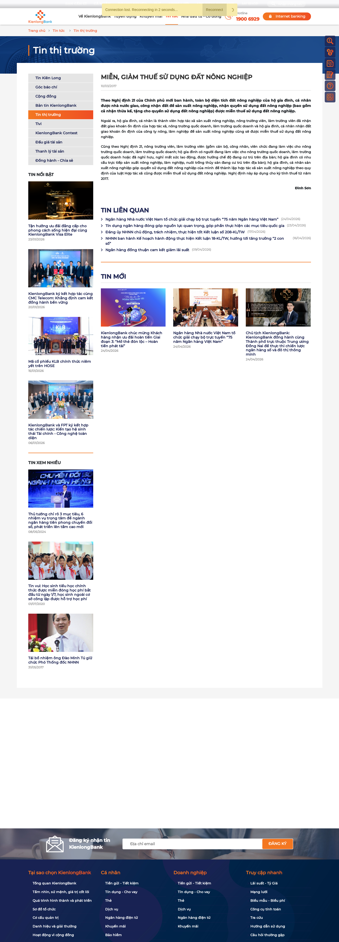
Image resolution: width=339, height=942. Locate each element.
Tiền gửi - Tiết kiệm (122, 883)
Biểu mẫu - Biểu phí (267, 900)
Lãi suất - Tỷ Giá (264, 883)
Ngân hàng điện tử (121, 918)
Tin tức (171, 16)
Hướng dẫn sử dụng (267, 926)
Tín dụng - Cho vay (121, 892)
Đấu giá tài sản (48, 141)
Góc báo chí (46, 86)
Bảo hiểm (113, 935)
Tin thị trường (48, 114)
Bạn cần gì (75, 4)
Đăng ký (277, 843)
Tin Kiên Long (48, 77)
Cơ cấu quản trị (46, 918)
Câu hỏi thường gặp (267, 935)
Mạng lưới (258, 892)
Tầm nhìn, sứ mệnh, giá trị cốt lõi (61, 892)
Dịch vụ (111, 909)
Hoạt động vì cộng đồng (53, 935)
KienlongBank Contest (56, 132)
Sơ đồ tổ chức (44, 909)
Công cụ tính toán (265, 909)
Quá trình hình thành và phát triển (62, 900)
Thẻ (108, 900)
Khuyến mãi (151, 16)
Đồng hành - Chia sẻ (54, 159)
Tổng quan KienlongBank (54, 883)
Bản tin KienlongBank (55, 104)
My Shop (250, 4)
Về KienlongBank (94, 16)
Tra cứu (256, 918)
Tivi (38, 123)
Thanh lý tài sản (49, 150)
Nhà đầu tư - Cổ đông (201, 16)
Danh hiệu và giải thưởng (54, 926)
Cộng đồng (45, 95)
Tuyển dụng (125, 16)
